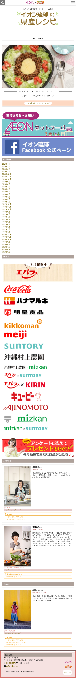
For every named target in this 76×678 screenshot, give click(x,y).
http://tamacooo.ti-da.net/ (12, 570)
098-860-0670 (11, 663)
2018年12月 (6, 174)
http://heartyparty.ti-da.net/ (13, 510)
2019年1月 (6, 172)
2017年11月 (6, 207)
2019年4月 (6, 164)
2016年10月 (6, 239)
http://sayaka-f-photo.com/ (12, 633)
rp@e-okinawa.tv (12, 666)
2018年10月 (6, 179)
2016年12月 (6, 234)
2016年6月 (6, 249)
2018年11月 (6, 177)
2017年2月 (6, 229)
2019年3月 (6, 167)
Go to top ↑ (67, 672)
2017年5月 (6, 222)
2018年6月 (6, 189)
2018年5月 (6, 192)
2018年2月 (6, 199)
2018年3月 (6, 197)
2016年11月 (6, 237)
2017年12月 (6, 204)
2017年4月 (6, 224)
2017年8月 (6, 214)
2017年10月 (6, 209)
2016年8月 (6, 244)
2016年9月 (6, 242)
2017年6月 (6, 219)
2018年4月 (6, 194)
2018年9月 (6, 182)
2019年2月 (6, 169)
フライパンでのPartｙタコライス (37, 95)
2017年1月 (6, 232)
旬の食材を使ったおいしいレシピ (38, 103)
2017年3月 (6, 227)
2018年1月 (6, 202)
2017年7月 (6, 217)
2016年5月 (6, 252)
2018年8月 (6, 184)
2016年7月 (6, 247)
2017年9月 (6, 212)
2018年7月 (6, 187)
